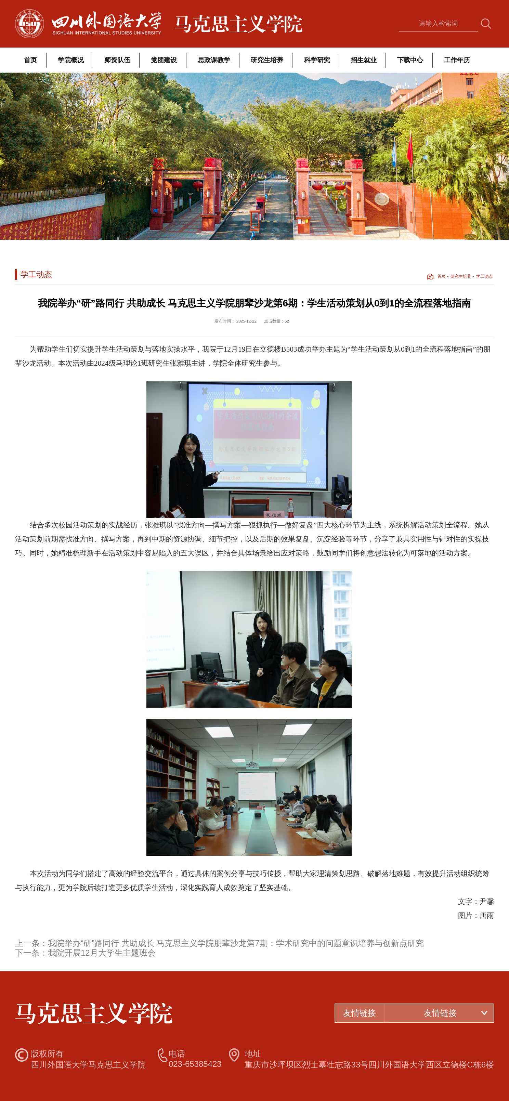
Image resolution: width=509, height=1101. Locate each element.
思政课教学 (214, 60)
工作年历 (457, 60)
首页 (30, 60)
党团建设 (164, 60)
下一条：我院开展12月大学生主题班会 (85, 952)
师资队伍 (117, 60)
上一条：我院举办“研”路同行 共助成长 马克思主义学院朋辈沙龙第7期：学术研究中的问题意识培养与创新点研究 (219, 943)
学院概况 (71, 60)
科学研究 (317, 60)
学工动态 (484, 276)
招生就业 (364, 60)
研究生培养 (267, 60)
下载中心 (410, 60)
